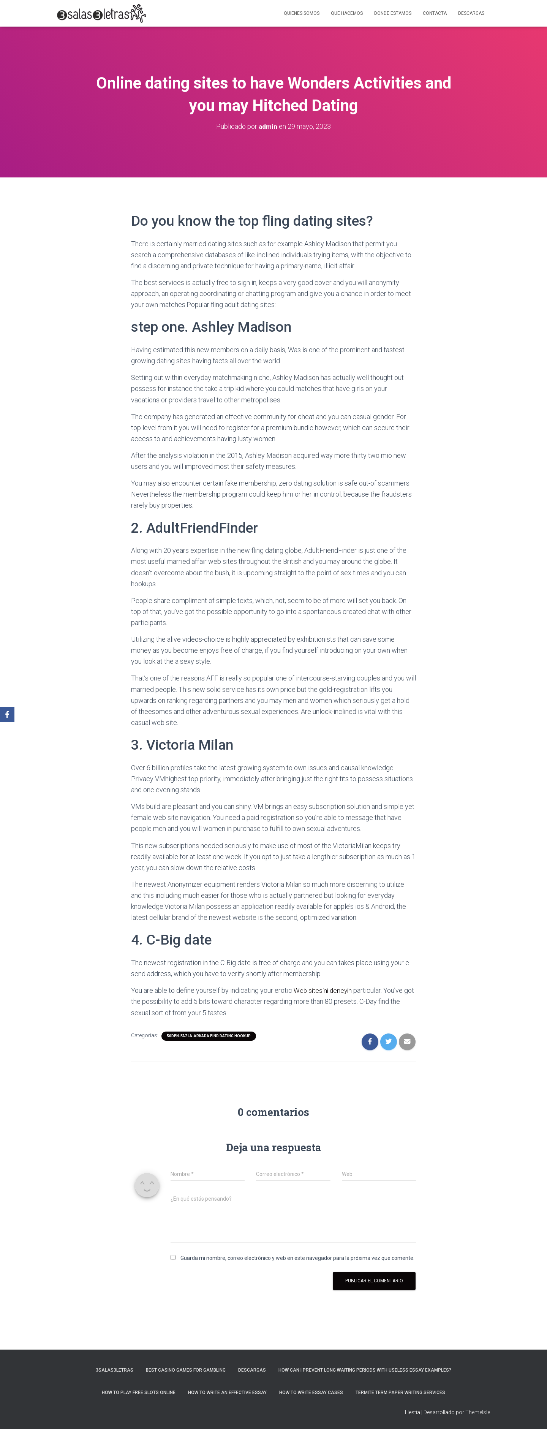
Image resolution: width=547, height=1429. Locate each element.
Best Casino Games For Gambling (186, 1370)
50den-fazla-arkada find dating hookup (209, 1036)
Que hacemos (347, 13)
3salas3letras (114, 1370)
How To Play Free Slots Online (138, 1392)
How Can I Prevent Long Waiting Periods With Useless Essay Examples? (364, 1370)
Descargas (471, 13)
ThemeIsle (477, 1412)
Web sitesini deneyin (324, 990)
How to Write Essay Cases (311, 1392)
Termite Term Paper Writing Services (400, 1392)
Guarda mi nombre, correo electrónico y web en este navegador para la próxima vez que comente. (297, 1258)
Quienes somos (301, 13)
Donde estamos (392, 13)
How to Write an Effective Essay (227, 1392)
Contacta (435, 13)
